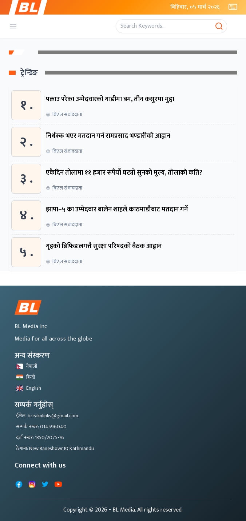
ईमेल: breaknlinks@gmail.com (47, 415)
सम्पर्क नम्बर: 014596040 (41, 426)
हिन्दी (25, 377)
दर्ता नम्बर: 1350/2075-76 (40, 437)
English (28, 388)
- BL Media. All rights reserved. (146, 510)
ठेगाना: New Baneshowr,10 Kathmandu (55, 448)
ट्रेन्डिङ (29, 73)
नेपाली (26, 366)
